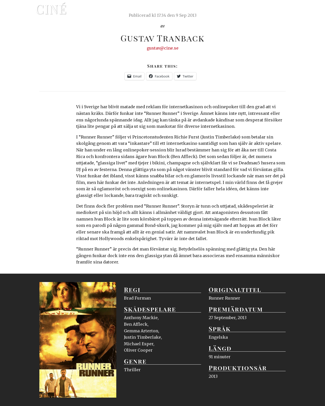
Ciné (51, 9)
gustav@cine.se (162, 48)
